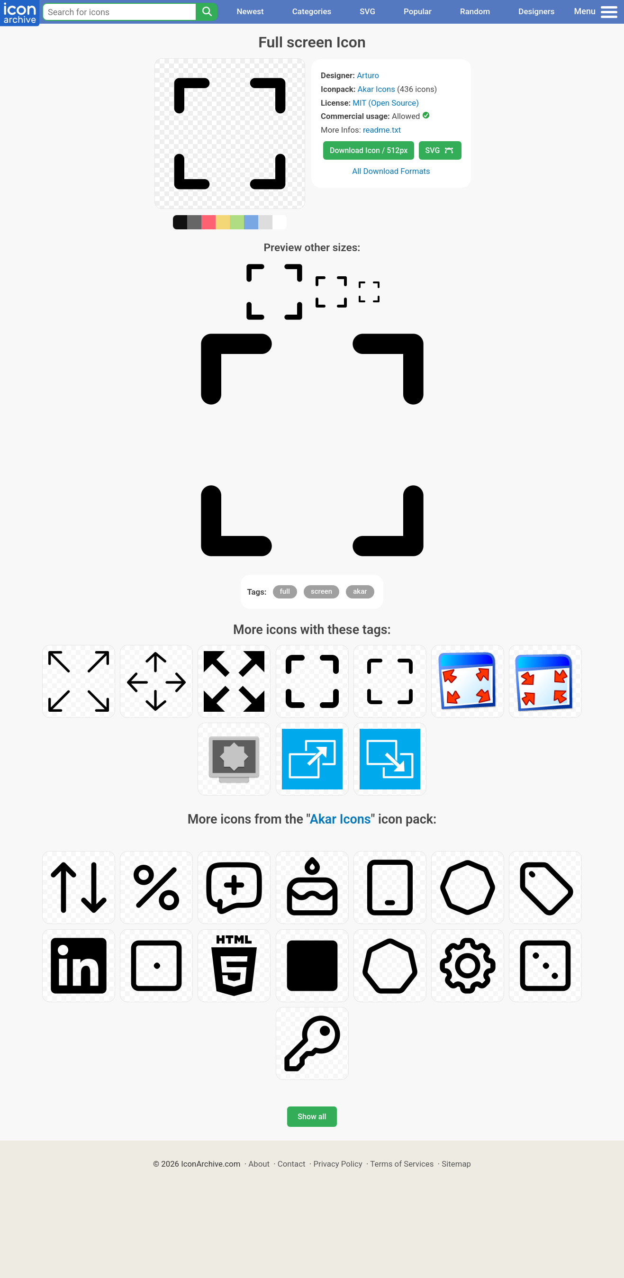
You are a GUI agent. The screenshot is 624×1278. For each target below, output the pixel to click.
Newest (249, 11)
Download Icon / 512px (368, 150)
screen (321, 591)
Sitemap (456, 1164)
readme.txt (382, 130)
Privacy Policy (337, 1164)
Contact (292, 1164)
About (259, 1164)
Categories (312, 11)
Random (475, 11)
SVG (367, 11)
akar (360, 591)
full (285, 591)
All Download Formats (391, 171)
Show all (312, 1116)
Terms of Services (402, 1164)
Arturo (368, 75)
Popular (418, 11)
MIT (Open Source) (386, 103)
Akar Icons (376, 89)
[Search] (206, 12)
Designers (536, 11)
